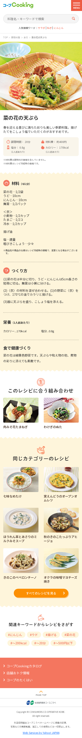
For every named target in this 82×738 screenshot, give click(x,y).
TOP (5, 37)
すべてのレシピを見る (41, 593)
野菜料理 (15, 37)
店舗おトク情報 (18, 673)
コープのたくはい (20, 680)
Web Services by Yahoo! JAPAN (41, 732)
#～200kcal (18, 643)
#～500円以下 (63, 643)
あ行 (26, 37)
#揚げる (51, 635)
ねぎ (49, 27)
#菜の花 (70, 635)
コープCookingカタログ (24, 666)
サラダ (41, 27)
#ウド (34, 635)
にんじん (58, 27)
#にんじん (15, 635)
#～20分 (40, 643)
